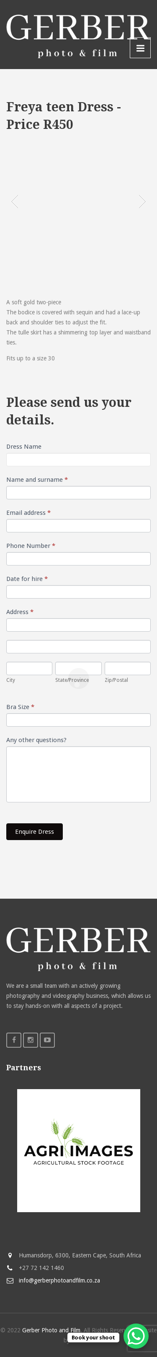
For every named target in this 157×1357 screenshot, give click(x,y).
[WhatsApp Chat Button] (136, 1336)
